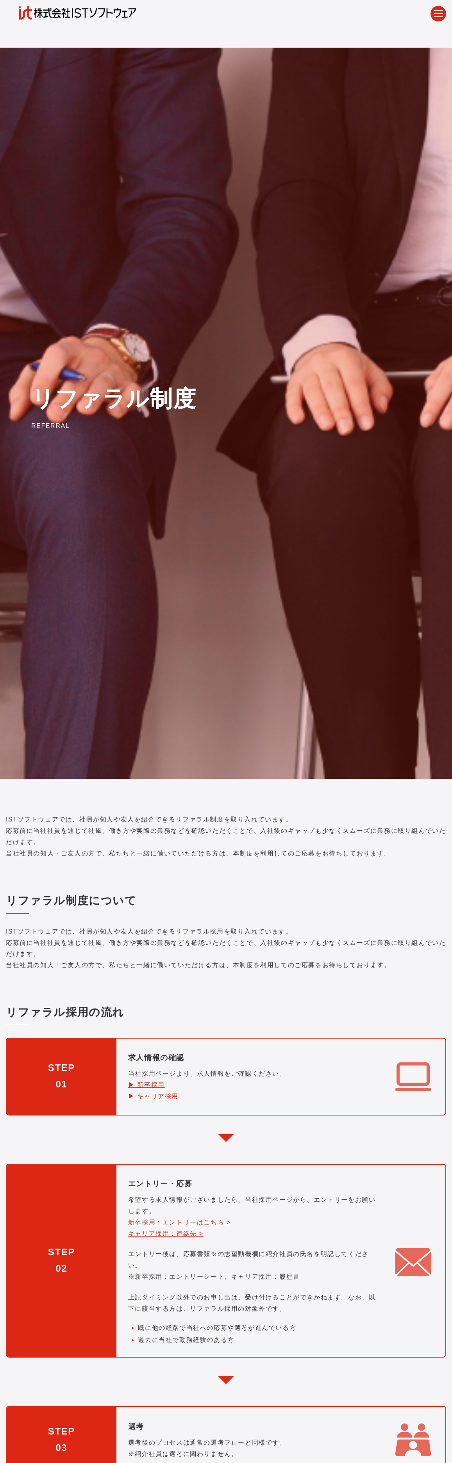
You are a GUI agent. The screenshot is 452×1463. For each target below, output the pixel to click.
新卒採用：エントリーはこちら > (179, 1222)
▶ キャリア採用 (153, 1096)
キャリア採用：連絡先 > (166, 1233)
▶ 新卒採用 (146, 1085)
